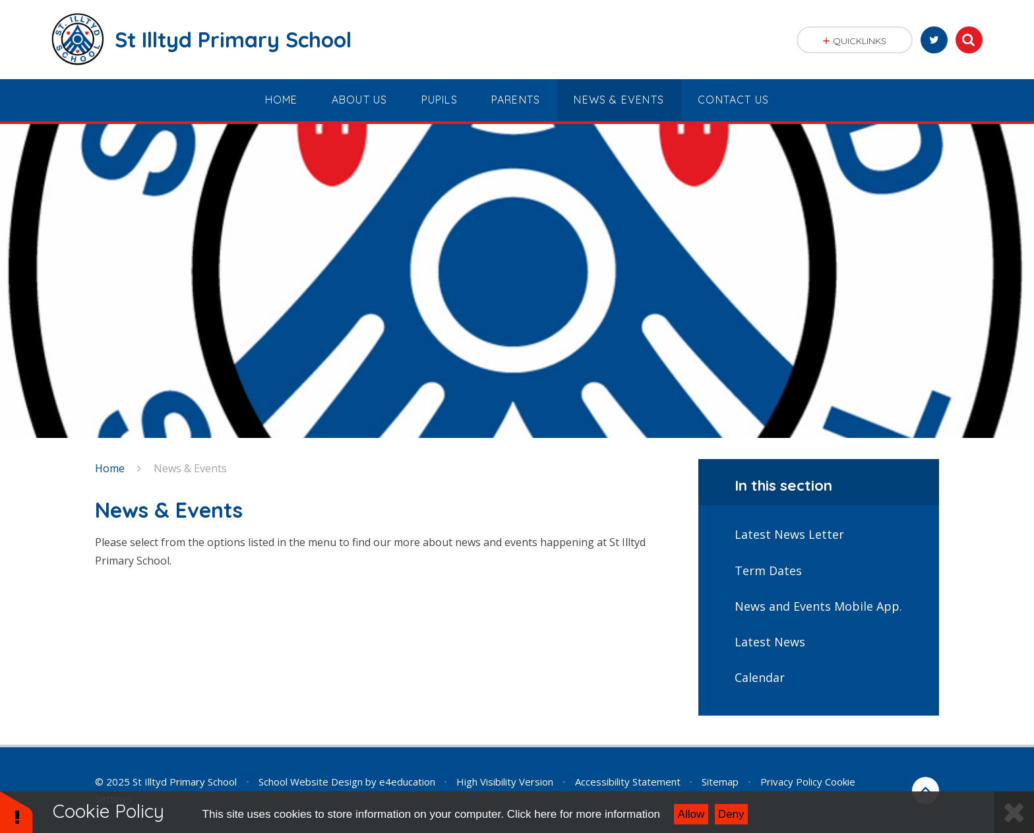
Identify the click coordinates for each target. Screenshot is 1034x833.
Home (110, 468)
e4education (407, 781)
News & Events (190, 468)
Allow (691, 814)
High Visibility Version (504, 781)
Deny (731, 814)
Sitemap (720, 781)
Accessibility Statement (628, 781)
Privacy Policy (791, 781)
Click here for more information (583, 814)
